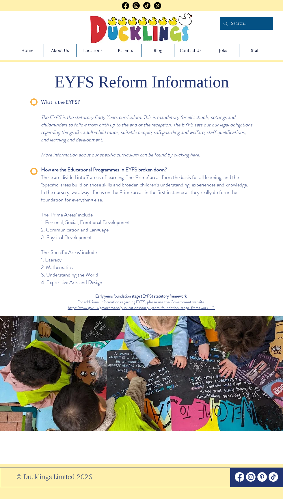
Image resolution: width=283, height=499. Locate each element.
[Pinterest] (157, 5)
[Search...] (246, 23)
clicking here (186, 154)
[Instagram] (136, 5)
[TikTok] (146, 5)
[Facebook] (125, 5)
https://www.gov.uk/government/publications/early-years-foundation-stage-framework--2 (141, 308)
